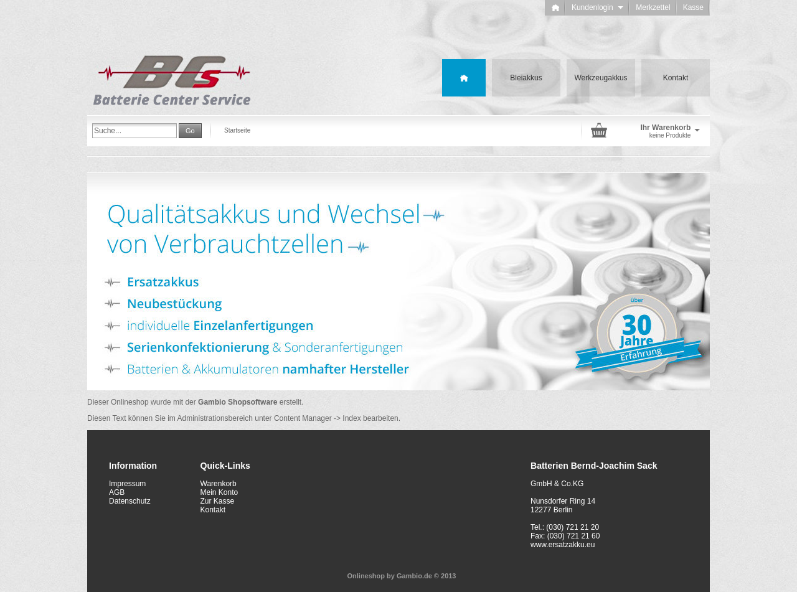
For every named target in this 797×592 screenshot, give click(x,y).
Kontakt (676, 77)
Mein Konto (219, 492)
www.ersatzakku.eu (563, 544)
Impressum (127, 483)
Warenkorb (218, 483)
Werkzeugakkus (600, 77)
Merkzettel (653, 7)
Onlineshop (366, 576)
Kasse (693, 7)
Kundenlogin (597, 7)
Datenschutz (130, 501)
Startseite (237, 130)
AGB (117, 492)
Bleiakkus (526, 77)
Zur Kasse (217, 501)
